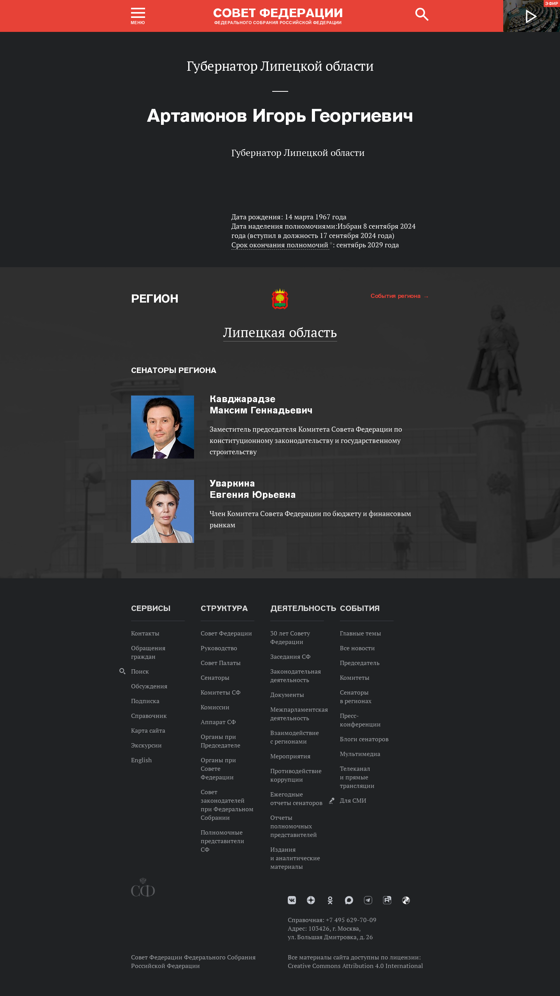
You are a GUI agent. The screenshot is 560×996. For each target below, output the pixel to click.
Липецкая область (280, 332)
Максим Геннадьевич (261, 404)
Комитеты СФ (221, 692)
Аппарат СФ (218, 722)
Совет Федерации (226, 633)
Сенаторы (215, 677)
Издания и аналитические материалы (295, 857)
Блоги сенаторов (364, 739)
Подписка (145, 701)
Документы (287, 694)
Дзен (311, 900)
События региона (396, 295)
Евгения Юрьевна (253, 489)
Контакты (145, 633)
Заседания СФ (290, 656)
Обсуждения (149, 686)
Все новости (357, 648)
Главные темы (360, 633)
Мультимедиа (360, 754)
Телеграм (368, 900)
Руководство (219, 648)
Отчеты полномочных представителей (293, 826)
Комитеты (354, 677)
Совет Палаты (221, 663)
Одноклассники (330, 900)
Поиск (140, 671)
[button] (138, 16)
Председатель (360, 663)
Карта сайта (148, 730)
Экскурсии (146, 745)
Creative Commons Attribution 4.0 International (355, 966)
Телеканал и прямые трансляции (357, 777)
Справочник (149, 715)
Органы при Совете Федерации (218, 768)
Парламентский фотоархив (406, 900)
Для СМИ (353, 800)
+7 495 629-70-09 (351, 920)
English (141, 760)
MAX (349, 900)
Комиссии (215, 707)
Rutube (387, 900)
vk (292, 900)
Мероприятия (290, 756)
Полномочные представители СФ (222, 840)
